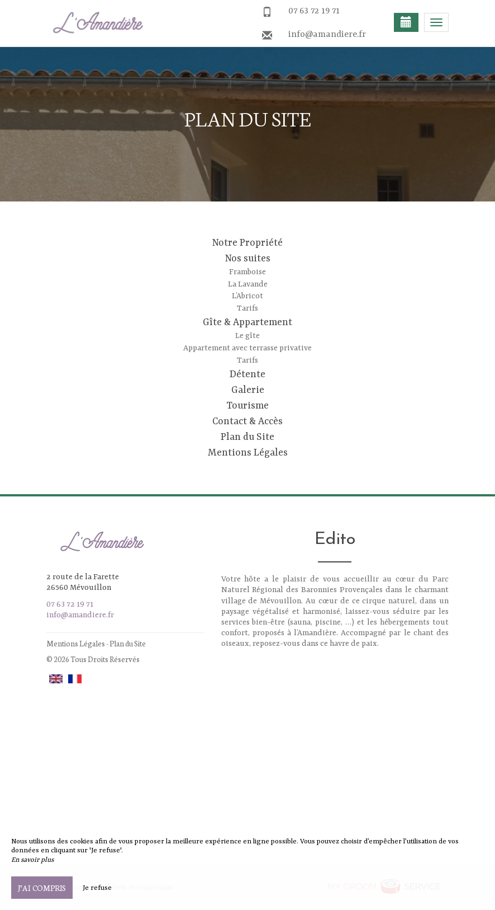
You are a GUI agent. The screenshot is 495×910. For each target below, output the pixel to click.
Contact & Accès (247, 421)
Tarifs (247, 308)
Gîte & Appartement (247, 322)
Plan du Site (247, 437)
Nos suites (247, 258)
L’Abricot (247, 296)
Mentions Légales (248, 452)
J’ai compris (42, 887)
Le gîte (247, 335)
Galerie (247, 390)
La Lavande (248, 284)
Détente (247, 374)
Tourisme (247, 405)
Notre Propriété (247, 242)
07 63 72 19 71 (314, 11)
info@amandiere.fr (327, 35)
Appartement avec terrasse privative (247, 348)
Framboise (247, 272)
